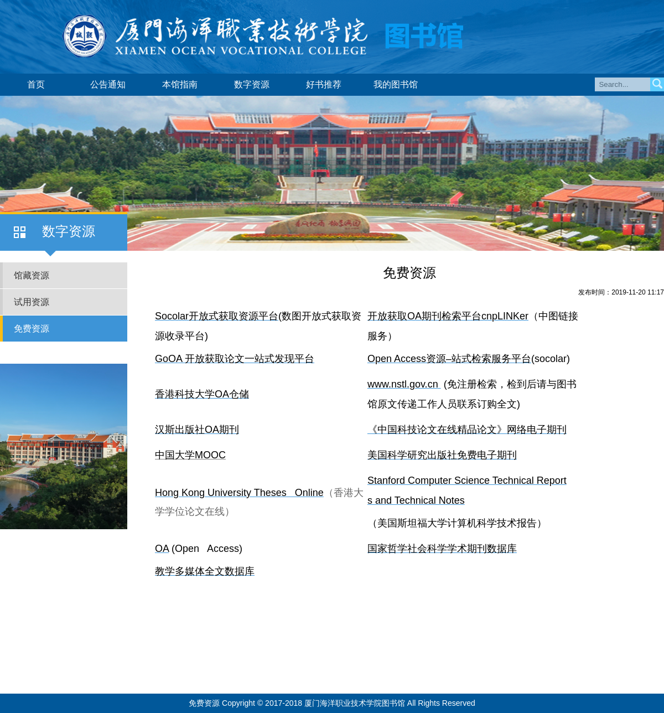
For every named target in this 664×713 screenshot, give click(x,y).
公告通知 (108, 84)
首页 (36, 84)
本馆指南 (180, 84)
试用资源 (31, 302)
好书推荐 (323, 84)
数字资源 (251, 84)
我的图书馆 (396, 84)
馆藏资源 (31, 275)
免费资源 (31, 328)
